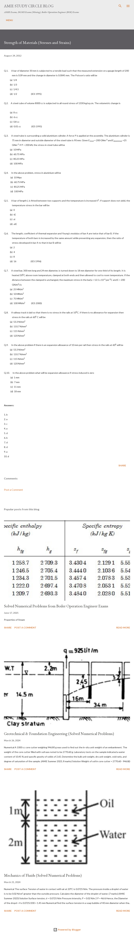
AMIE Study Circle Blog (29, 5)
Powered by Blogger (67, 929)
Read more (123, 627)
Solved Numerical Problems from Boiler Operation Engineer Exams (56, 606)
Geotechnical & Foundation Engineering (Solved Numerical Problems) (59, 733)
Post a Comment (13, 489)
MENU (9, 20)
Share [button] (122, 465)
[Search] (120, 6)
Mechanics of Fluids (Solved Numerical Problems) (43, 875)
